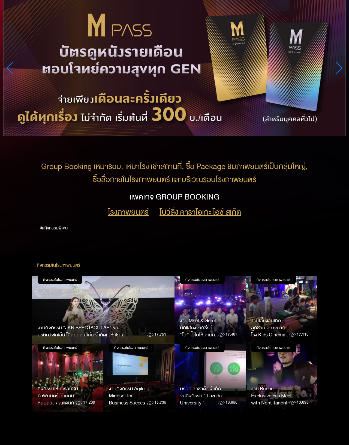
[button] (339, 68)
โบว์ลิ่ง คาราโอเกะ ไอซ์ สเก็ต (200, 212)
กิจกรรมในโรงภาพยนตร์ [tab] (58, 265)
